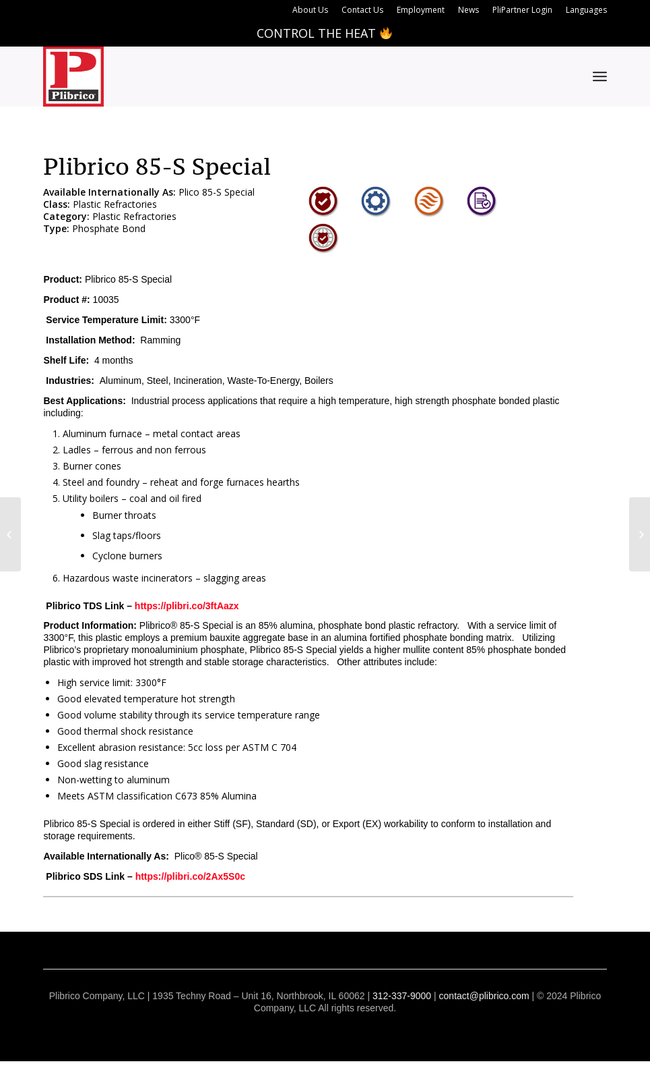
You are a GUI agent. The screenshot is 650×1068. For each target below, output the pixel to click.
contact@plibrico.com (484, 995)
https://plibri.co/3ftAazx (187, 605)
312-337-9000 (401, 995)
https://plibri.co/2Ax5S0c (190, 876)
